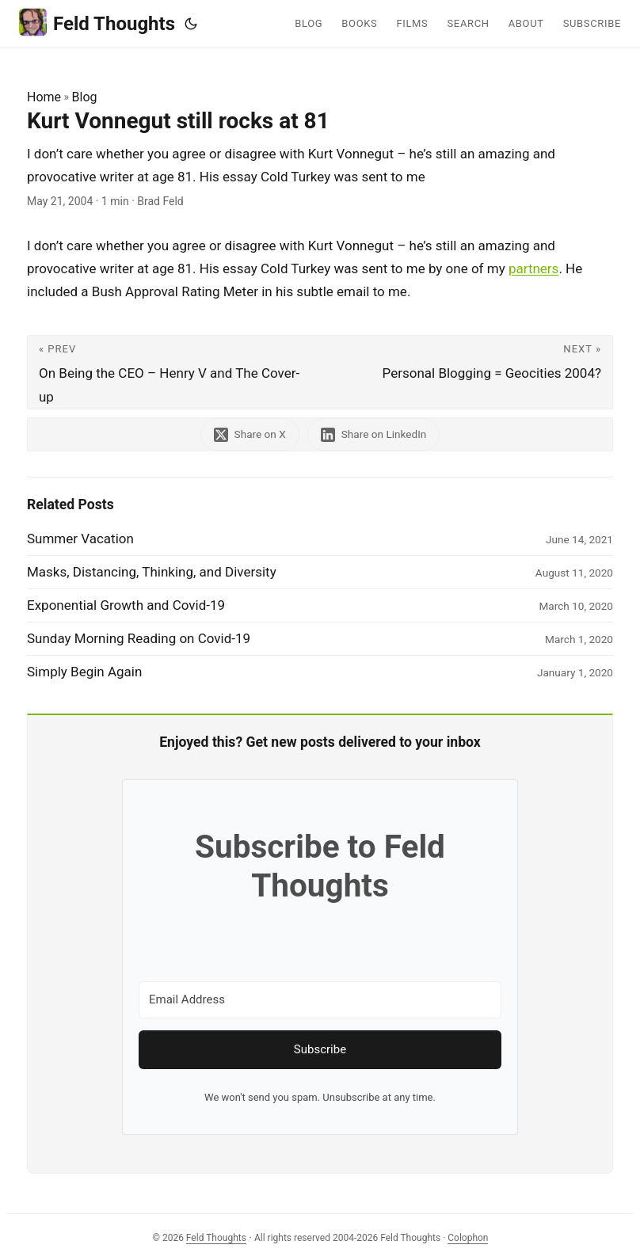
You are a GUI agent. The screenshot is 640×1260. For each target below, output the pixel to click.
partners (533, 268)
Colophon (468, 1237)
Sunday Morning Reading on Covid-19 (138, 638)
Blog (84, 97)
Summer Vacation (80, 538)
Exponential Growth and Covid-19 (126, 605)
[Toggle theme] (190, 24)
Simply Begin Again (84, 671)
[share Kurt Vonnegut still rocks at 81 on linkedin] (373, 434)
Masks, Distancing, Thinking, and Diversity (151, 572)
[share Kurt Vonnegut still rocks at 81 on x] (249, 434)
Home (44, 97)
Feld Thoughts (97, 22)
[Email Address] (320, 999)
